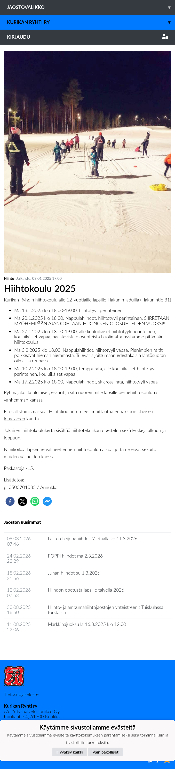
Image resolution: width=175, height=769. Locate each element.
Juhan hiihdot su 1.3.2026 (74, 573)
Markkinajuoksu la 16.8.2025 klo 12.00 (87, 624)
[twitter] (22, 501)
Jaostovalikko (91, 7)
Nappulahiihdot (80, 318)
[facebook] (10, 501)
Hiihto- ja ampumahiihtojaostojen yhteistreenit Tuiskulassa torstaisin (105, 609)
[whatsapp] (34, 501)
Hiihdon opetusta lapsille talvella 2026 (86, 590)
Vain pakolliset (105, 751)
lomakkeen (14, 418)
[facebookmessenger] (47, 501)
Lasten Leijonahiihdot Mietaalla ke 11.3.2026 (92, 538)
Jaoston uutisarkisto (27, 644)
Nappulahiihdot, (81, 381)
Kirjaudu (87, 37)
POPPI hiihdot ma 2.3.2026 (75, 556)
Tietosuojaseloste (21, 694)
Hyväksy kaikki (70, 751)
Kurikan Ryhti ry (91, 22)
